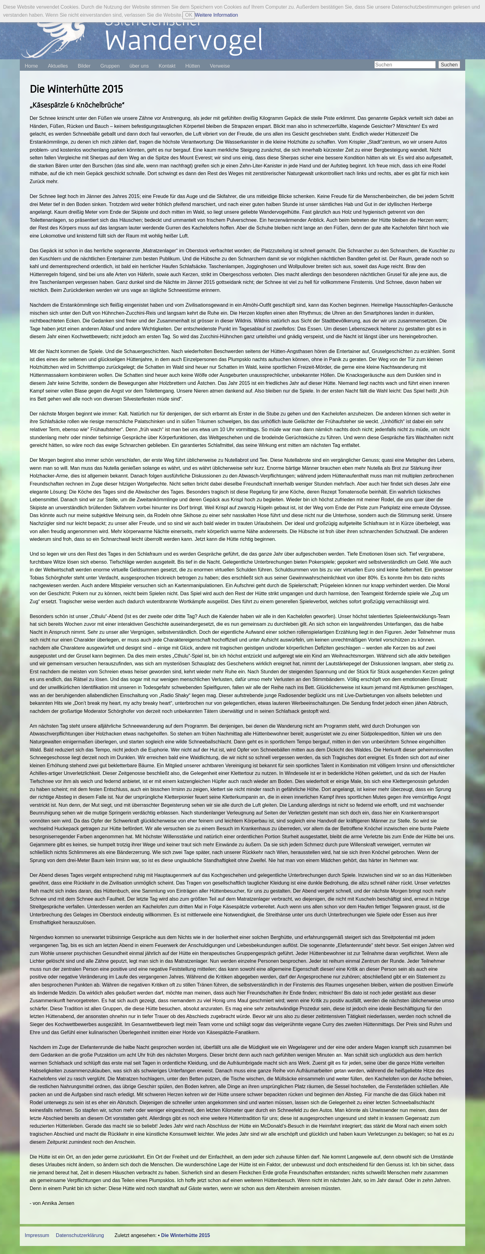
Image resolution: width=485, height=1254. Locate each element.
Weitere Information (216, 15)
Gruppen (110, 66)
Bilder (84, 66)
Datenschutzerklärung (80, 1235)
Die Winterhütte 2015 (185, 1235)
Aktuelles (58, 66)
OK (188, 15)
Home (31, 66)
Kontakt (167, 66)
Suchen (449, 64)
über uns (139, 66)
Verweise (220, 66)
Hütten (192, 66)
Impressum (37, 1235)
